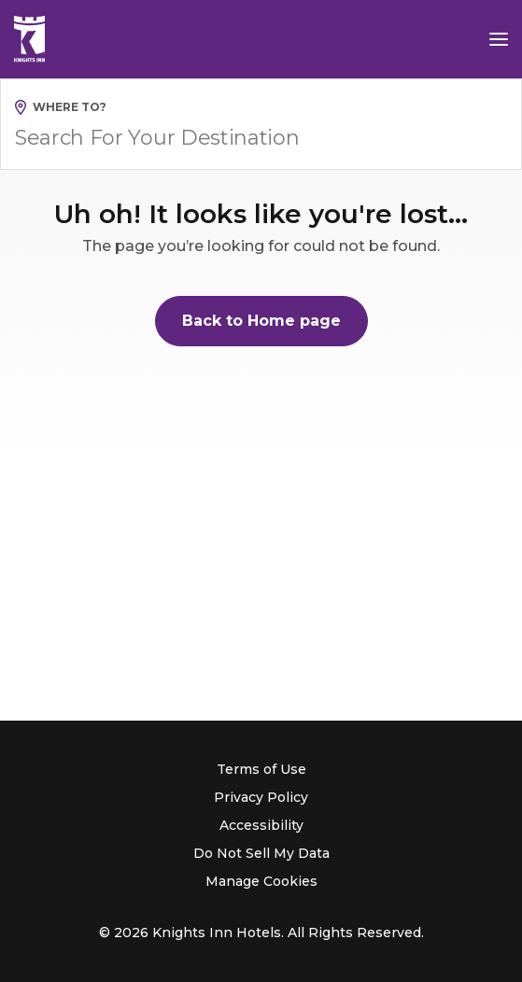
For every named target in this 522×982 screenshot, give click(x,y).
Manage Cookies (261, 881)
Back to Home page (261, 321)
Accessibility (261, 825)
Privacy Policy (261, 797)
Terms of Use (261, 769)
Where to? (69, 107)
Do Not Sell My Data (261, 853)
